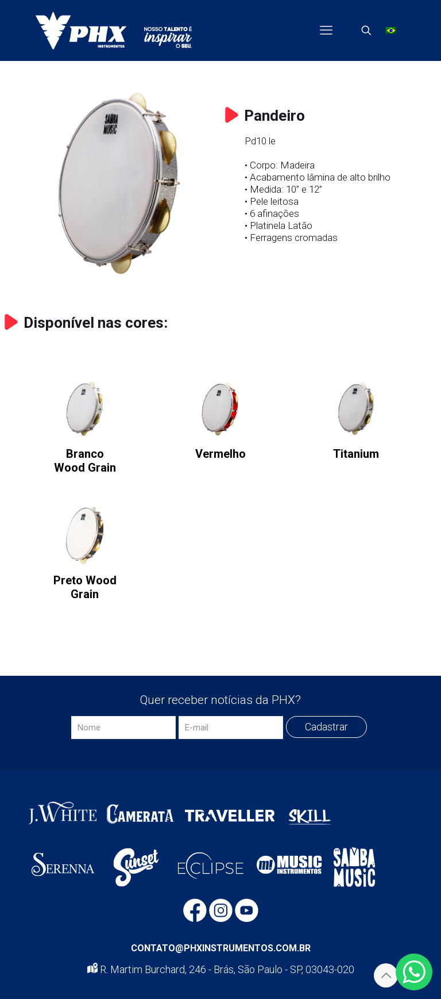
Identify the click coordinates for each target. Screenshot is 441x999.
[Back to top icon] (386, 975)
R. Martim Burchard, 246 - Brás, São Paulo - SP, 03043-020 (220, 969)
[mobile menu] (326, 30)
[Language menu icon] (391, 30)
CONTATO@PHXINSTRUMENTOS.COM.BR (221, 948)
